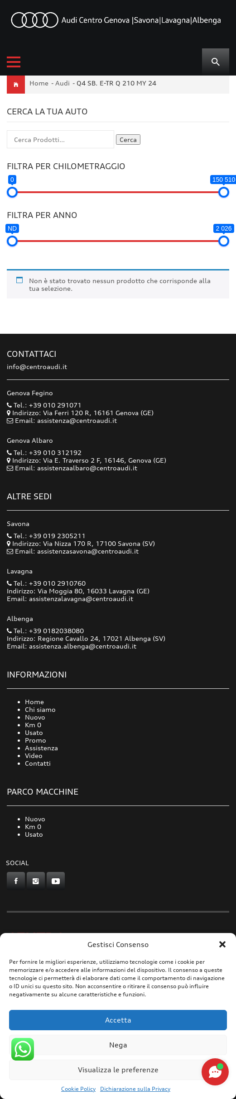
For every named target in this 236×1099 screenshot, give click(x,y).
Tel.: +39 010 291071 (44, 405)
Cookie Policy (78, 1088)
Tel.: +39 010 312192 (44, 452)
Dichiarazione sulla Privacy (135, 1088)
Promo (35, 740)
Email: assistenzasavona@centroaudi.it (77, 551)
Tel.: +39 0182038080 (45, 631)
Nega (118, 1045)
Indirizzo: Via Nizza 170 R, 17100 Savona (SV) (81, 543)
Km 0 (33, 725)
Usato (34, 732)
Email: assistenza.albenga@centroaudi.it (71, 646)
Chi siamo (40, 709)
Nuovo (35, 717)
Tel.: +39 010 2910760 (46, 583)
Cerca (128, 139)
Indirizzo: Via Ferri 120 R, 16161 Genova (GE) (80, 413)
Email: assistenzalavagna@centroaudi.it (70, 598)
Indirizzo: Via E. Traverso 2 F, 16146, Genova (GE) (86, 460)
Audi (62, 83)
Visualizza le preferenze (118, 1070)
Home (38, 83)
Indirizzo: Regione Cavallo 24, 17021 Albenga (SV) (86, 638)
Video (34, 755)
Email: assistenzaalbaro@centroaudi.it (76, 468)
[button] (222, 944)
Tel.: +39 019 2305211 (46, 536)
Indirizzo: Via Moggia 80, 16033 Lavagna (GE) (78, 591)
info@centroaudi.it (37, 366)
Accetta (118, 1020)
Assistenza (41, 748)
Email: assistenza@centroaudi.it (66, 420)
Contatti (38, 763)
